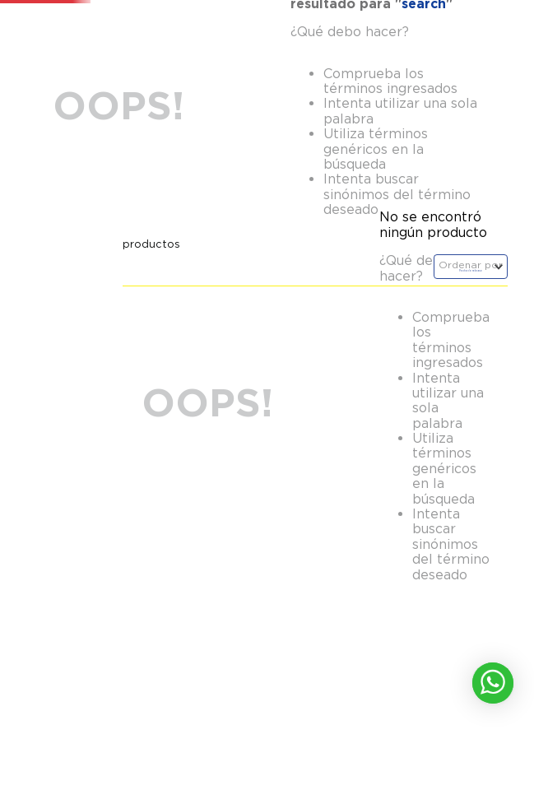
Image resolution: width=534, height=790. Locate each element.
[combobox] (211, 57)
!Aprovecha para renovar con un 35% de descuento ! (267, 16)
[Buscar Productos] (318, 57)
